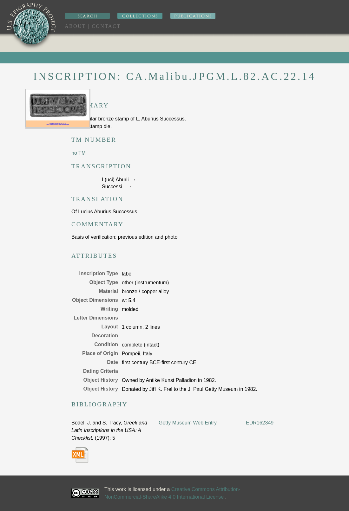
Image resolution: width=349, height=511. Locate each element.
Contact (106, 26)
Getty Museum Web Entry (188, 422)
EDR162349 (259, 422)
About (75, 26)
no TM (78, 153)
